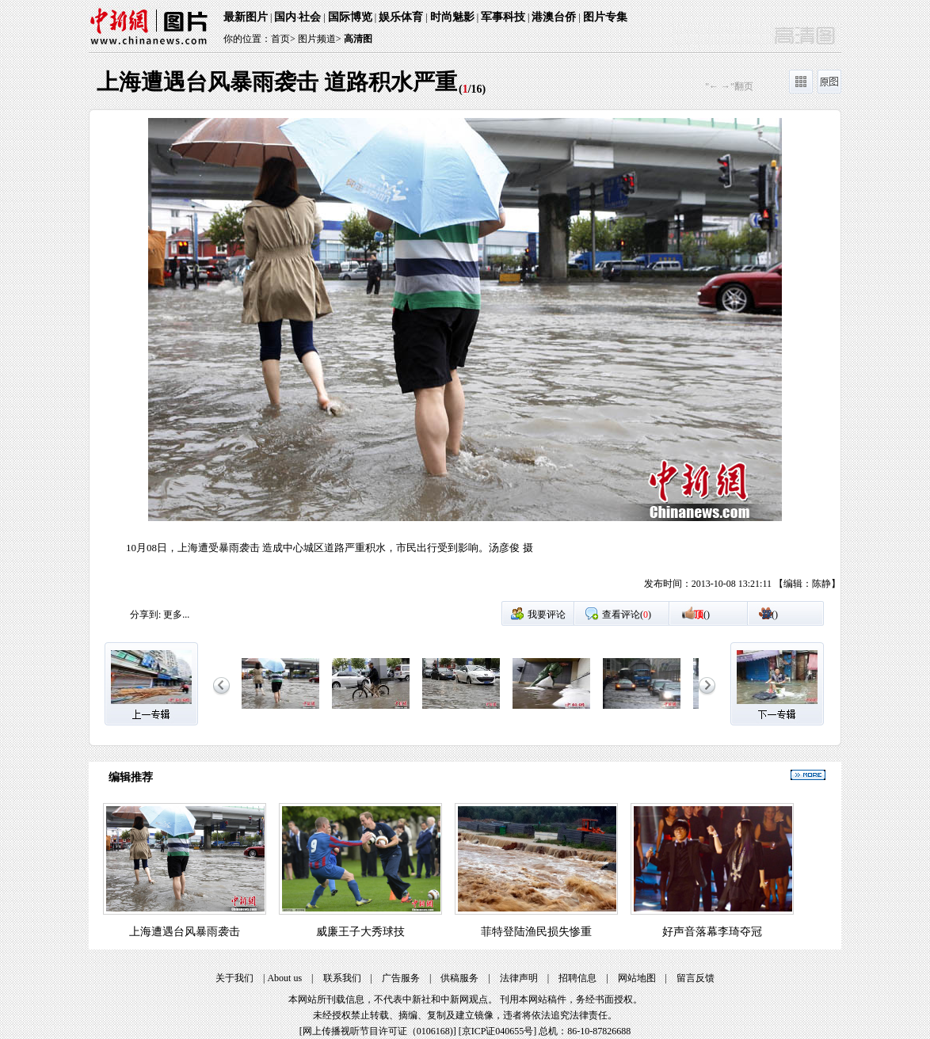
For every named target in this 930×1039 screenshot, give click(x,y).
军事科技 (503, 17)
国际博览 (350, 17)
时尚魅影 (452, 17)
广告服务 (401, 978)
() (702, 614)
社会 (310, 17)
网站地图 (637, 978)
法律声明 (519, 978)
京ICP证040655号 (498, 1031)
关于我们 (234, 978)
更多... (176, 614)
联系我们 (342, 978)
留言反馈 (696, 978)
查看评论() (626, 614)
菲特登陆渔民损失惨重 (536, 932)
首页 (280, 38)
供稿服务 (459, 978)
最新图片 (245, 17)
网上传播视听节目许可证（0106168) (378, 1031)
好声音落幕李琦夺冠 (712, 932)
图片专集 (605, 17)
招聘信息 (577, 978)
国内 (285, 17)
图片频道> (319, 38)
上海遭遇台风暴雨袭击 (184, 932)
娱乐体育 (401, 17)
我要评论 (547, 614)
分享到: (145, 614)
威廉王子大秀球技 (360, 932)
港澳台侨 (554, 17)
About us (284, 978)
